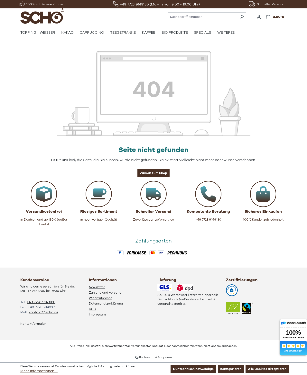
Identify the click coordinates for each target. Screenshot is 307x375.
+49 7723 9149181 (41, 307)
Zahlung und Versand (105, 292)
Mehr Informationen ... (39, 371)
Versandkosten (141, 345)
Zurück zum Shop (153, 173)
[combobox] (202, 17)
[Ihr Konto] (259, 17)
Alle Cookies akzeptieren (267, 369)
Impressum (97, 314)
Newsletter (97, 287)
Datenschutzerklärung (106, 303)
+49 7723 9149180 (41, 302)
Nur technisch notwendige (193, 369)
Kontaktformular (33, 323)
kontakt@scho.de (43, 312)
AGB (92, 309)
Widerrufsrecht (100, 298)
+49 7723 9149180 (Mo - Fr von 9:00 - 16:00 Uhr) (160, 4)
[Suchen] (241, 17)
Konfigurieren (230, 369)
